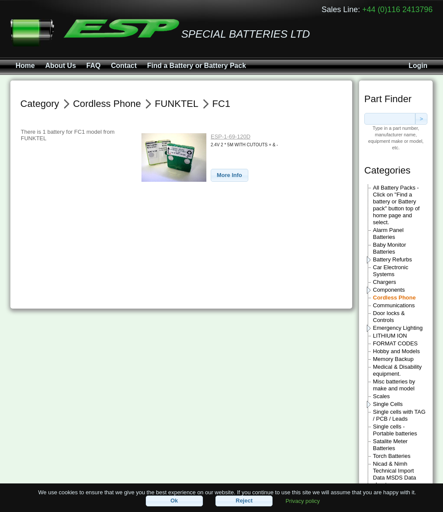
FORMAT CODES (395, 343)
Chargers (384, 282)
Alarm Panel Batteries (388, 233)
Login (417, 65)
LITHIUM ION (390, 335)
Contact (124, 65)
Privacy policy (303, 500)
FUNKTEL (177, 103)
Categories (387, 170)
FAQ (94, 65)
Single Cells (388, 404)
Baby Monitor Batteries (389, 248)
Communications (394, 305)
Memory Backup (393, 359)
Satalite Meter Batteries (390, 444)
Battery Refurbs (392, 259)
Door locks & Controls (389, 316)
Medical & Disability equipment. (397, 370)
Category (39, 103)
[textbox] (390, 119)
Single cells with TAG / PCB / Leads (399, 415)
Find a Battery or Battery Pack (196, 65)
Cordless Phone (394, 297)
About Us (60, 65)
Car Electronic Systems (390, 270)
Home (25, 65)
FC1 (221, 103)
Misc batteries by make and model (394, 385)
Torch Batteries (392, 456)
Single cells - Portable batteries (395, 430)
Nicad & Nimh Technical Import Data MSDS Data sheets (394, 474)
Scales (381, 396)
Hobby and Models (396, 351)
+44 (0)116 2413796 (397, 9)
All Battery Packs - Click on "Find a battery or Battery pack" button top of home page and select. (396, 204)
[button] (229, 175)
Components (389, 290)
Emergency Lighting (398, 328)
